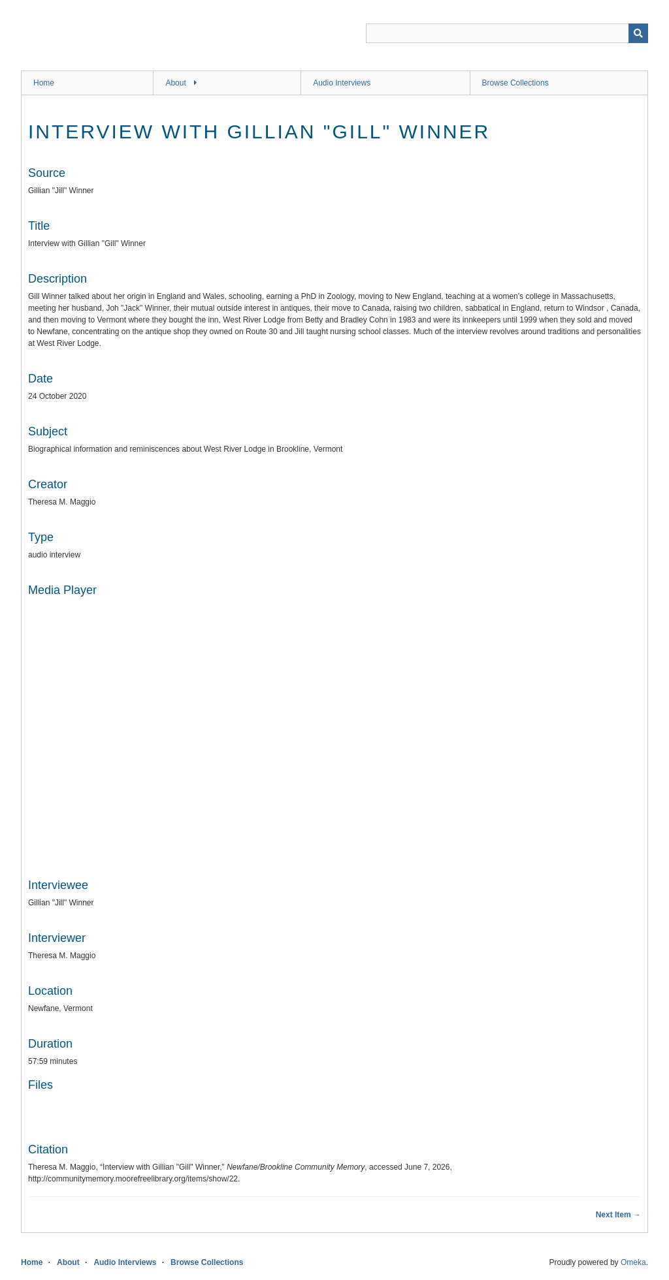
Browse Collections (515, 82)
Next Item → (618, 1214)
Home (43, 82)
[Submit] (638, 33)
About (175, 82)
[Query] (507, 33)
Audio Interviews (341, 82)
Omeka (633, 1262)
